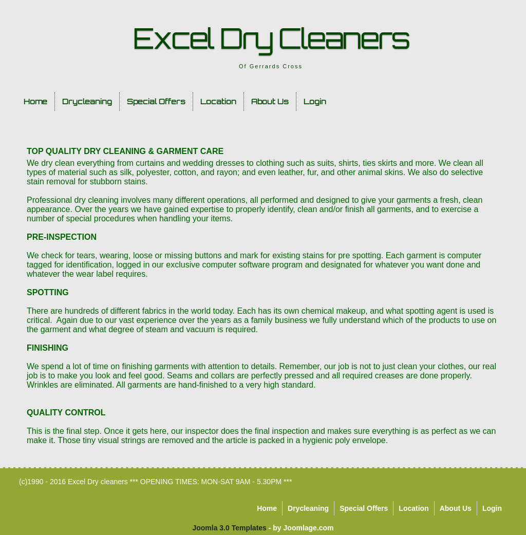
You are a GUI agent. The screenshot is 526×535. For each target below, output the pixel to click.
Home (35, 101)
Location (218, 101)
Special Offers (156, 101)
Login (315, 101)
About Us (270, 101)
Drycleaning (87, 101)
